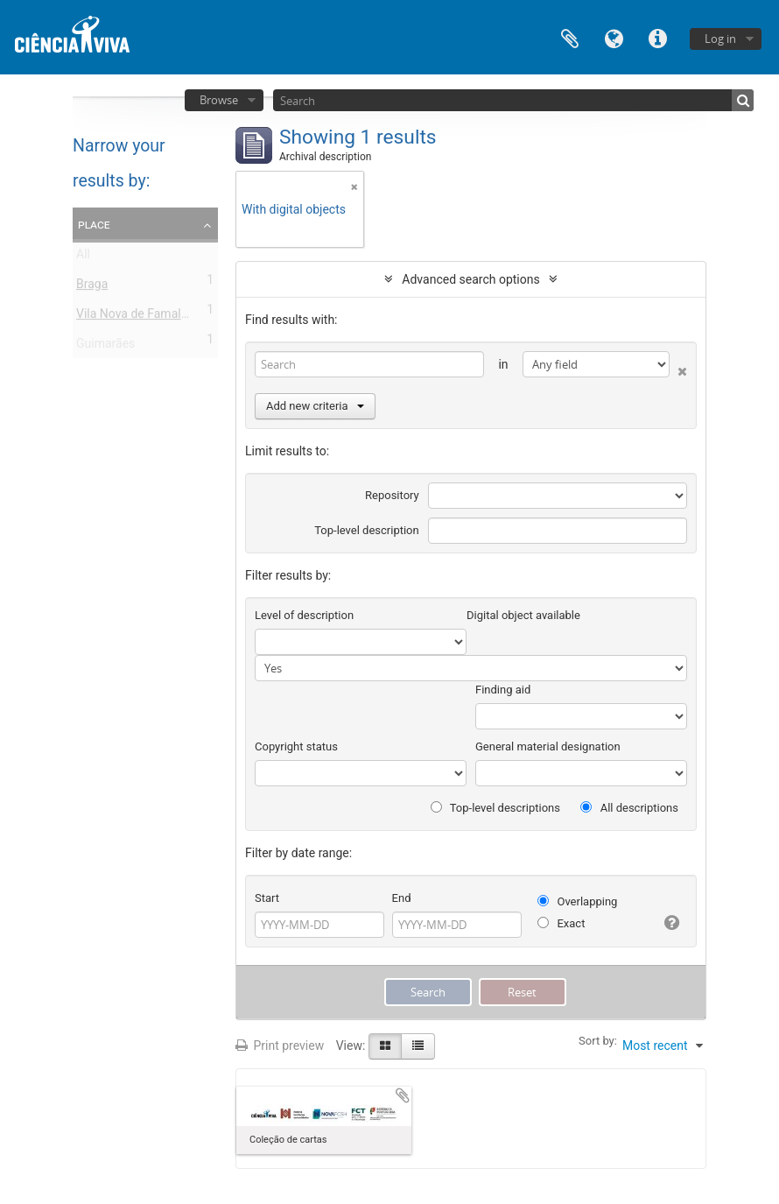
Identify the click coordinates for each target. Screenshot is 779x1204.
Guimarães (105, 347)
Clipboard (570, 37)
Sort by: (598, 1040)
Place (94, 224)
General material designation (548, 746)
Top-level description (366, 530)
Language (613, 37)
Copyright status (296, 746)
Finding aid (502, 689)
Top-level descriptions (495, 807)
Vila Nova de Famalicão (140, 317)
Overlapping (577, 901)
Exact (561, 923)
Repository (392, 495)
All (83, 257)
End (401, 898)
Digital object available (523, 615)
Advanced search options (470, 279)
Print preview (279, 1046)
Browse (219, 100)
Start (267, 898)
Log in (720, 38)
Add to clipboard (402, 1095)
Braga (92, 287)
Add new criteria (315, 405)
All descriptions (629, 807)
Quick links (657, 37)
